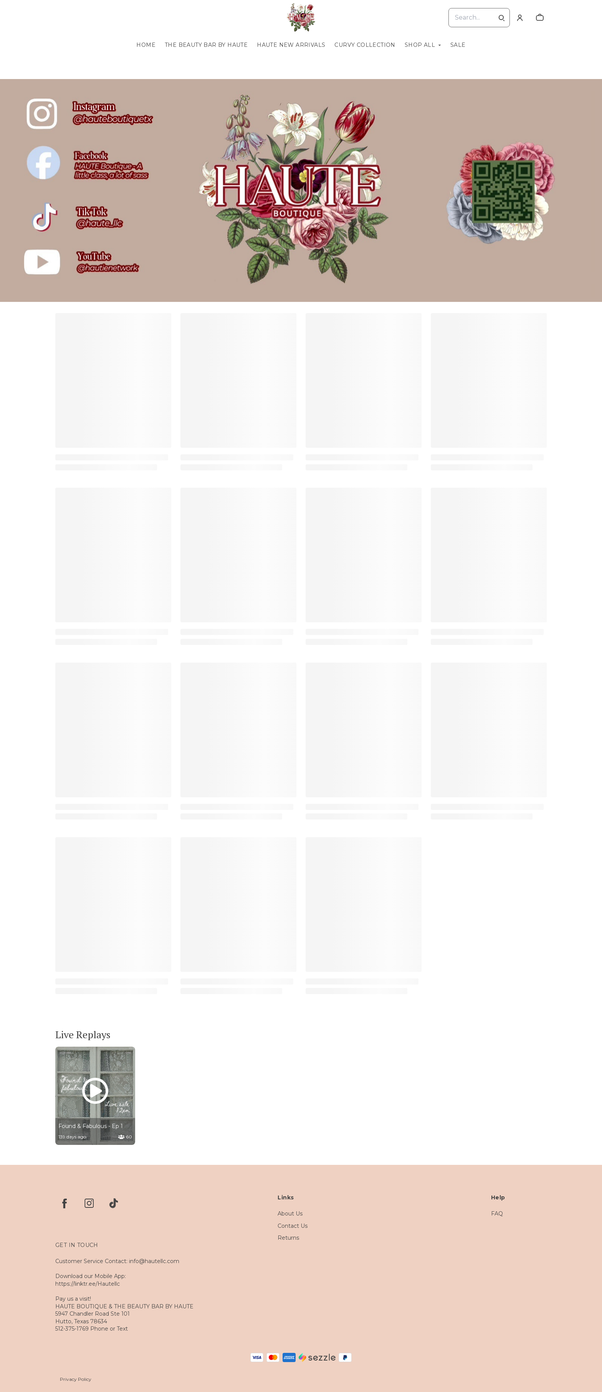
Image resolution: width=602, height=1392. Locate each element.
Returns (288, 1237)
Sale (458, 44)
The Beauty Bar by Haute (206, 44)
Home (145, 44)
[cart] (540, 17)
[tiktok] (113, 1203)
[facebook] (64, 1203)
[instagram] (89, 1203)
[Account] (520, 17)
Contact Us (293, 1225)
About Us (290, 1213)
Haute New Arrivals (291, 44)
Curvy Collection (364, 44)
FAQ (497, 1213)
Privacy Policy (75, 1379)
